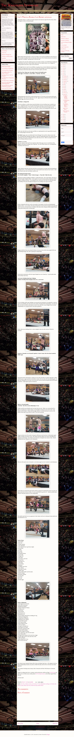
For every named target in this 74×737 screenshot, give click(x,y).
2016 (63, 119)
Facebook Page (4, 50)
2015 (63, 121)
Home (4, 10)
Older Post (55, 723)
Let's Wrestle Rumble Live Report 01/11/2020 (65, 105)
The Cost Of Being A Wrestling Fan (51, 10)
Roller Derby (63, 36)
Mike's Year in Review (65, 109)
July (64, 84)
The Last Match (40, 10)
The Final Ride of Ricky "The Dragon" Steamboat (7, 73)
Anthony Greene (28, 683)
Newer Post (20, 723)
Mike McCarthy (34, 685)
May (64, 87)
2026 (63, 64)
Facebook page (52, 672)
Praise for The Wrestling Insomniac (65, 51)
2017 (63, 117)
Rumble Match (40, 685)
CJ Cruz (38, 683)
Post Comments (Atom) (40, 726)
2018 (63, 116)
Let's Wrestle (51, 683)
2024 (63, 68)
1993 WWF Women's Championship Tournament (8, 78)
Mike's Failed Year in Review (66, 111)
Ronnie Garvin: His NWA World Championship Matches (7, 83)
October (64, 79)
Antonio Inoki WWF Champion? (7, 88)
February (65, 92)
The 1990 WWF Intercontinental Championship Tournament (7, 86)
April (64, 89)
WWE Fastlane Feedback (6, 66)
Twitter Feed (4, 52)
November (65, 77)
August (64, 82)
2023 (63, 69)
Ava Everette (34, 683)
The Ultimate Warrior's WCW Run (8, 80)
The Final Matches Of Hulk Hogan (7, 68)
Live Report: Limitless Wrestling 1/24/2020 (65, 97)
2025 (63, 66)
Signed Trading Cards (11, 10)
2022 (63, 71)
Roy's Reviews (63, 48)
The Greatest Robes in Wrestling (7, 70)
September (65, 81)
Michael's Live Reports (21, 10)
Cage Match (4, 58)
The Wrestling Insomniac (19, 5)
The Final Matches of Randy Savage (66, 101)
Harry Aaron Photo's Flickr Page (7, 60)
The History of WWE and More (7, 56)
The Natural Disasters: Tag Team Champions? (7, 75)
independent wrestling (45, 683)
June (64, 86)
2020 (63, 74)
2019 (63, 114)
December (65, 76)
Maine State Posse (27, 685)
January (64, 94)
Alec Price (23, 683)
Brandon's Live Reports (31, 10)
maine (22, 685)
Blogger (48, 734)
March (64, 91)
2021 (63, 73)
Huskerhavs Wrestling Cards (6, 54)
